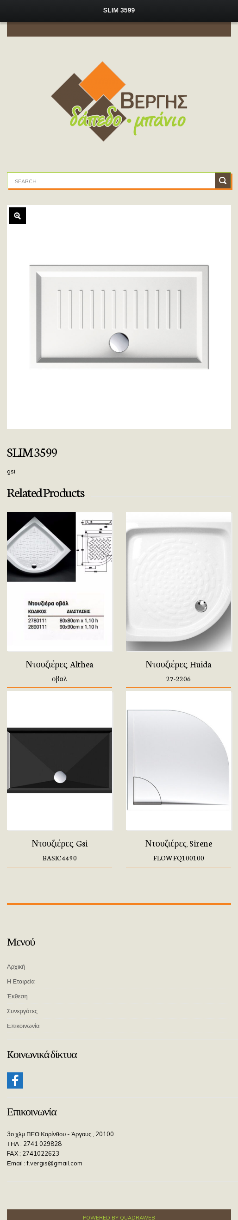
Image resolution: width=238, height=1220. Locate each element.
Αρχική (16, 966)
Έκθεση (17, 996)
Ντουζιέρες (46, 664)
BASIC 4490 (60, 857)
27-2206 (178, 678)
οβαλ (59, 678)
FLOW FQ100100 (178, 857)
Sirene (200, 843)
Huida (201, 664)
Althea (82, 664)
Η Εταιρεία (21, 981)
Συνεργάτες (22, 1011)
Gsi (82, 843)
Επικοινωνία (23, 1025)
